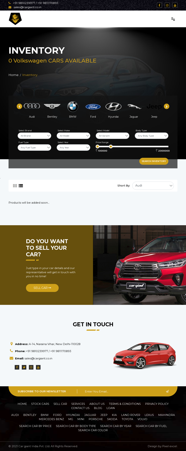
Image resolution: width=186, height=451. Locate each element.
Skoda (112, 419)
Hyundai (73, 415)
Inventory (29, 75)
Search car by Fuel (151, 426)
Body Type (141, 130)
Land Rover (130, 415)
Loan (110, 408)
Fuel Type (24, 142)
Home (14, 75)
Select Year (63, 142)
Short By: (124, 185)
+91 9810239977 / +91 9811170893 (33, 3)
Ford (57, 415)
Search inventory (154, 161)
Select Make (64, 130)
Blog (98, 408)
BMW (45, 415)
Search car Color (93, 430)
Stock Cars (40, 404)
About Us (97, 404)
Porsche (96, 419)
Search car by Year (115, 426)
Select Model (103, 130)
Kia (114, 415)
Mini (80, 419)
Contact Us (80, 408)
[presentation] (19, 106)
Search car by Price (35, 426)
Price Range (102, 142)
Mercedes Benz (51, 419)
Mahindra (166, 415)
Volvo (142, 419)
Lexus (149, 415)
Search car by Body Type (76, 426)
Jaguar (90, 415)
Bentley (29, 415)
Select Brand (25, 130)
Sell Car (42, 288)
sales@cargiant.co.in (25, 7)
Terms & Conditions (125, 404)
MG (70, 419)
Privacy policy (157, 404)
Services (78, 404)
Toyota (127, 419)
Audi (15, 415)
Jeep (104, 415)
